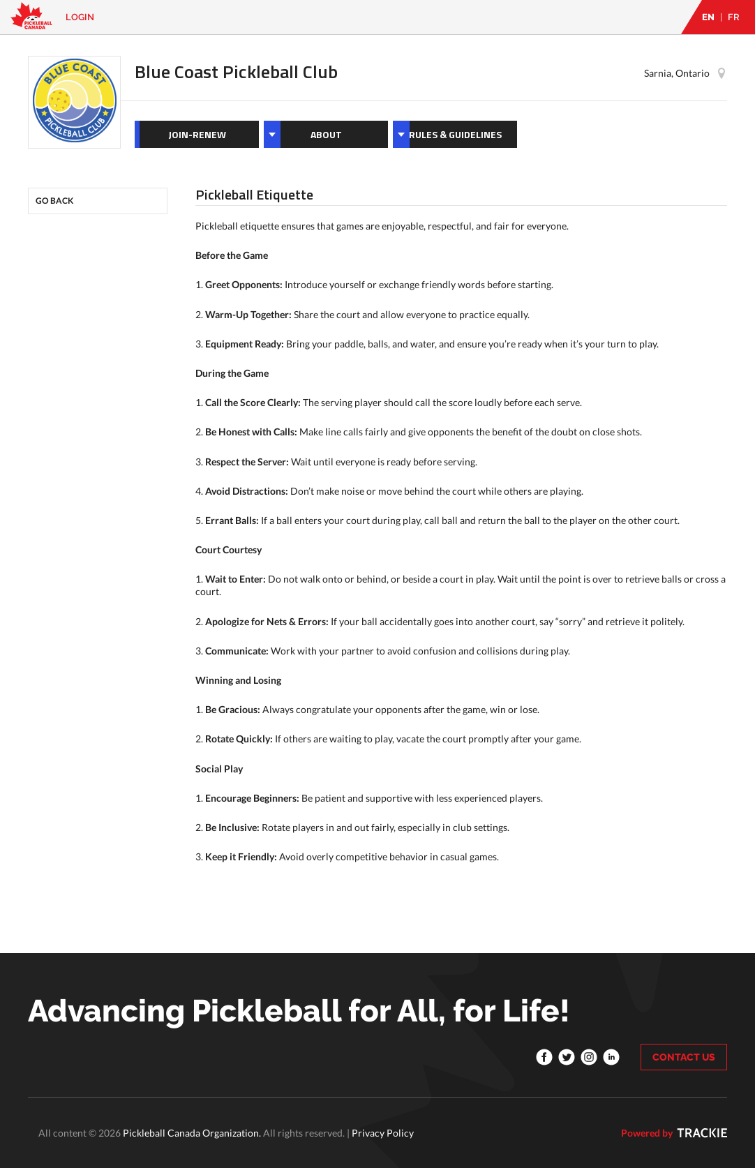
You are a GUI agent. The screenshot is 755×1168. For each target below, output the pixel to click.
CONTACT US (683, 1057)
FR (734, 17)
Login (80, 17)
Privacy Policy (383, 1133)
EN (708, 17)
